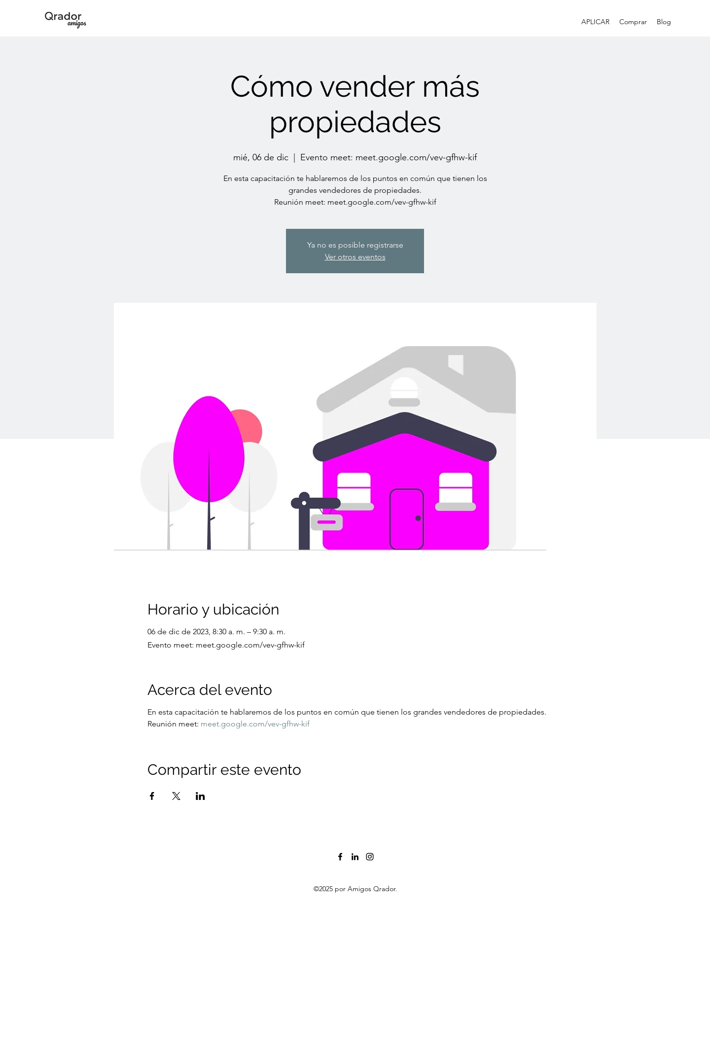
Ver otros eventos (355, 256)
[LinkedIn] (355, 857)
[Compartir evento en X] (176, 796)
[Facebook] (340, 857)
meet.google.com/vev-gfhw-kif (255, 723)
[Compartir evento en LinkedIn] (200, 796)
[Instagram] (370, 857)
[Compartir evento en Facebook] (152, 796)
